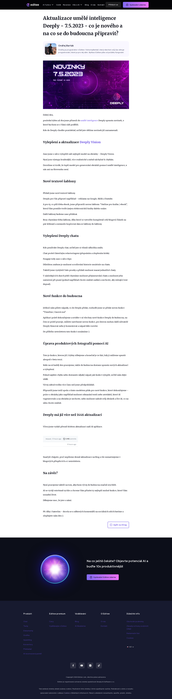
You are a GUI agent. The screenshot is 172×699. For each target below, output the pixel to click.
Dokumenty (28, 631)
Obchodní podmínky (135, 621)
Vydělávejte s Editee (58, 626)
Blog (87, 5)
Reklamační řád (133, 633)
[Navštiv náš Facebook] (73, 665)
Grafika (26, 635)
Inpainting (27, 640)
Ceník (58, 5)
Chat (25, 621)
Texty (25, 626)
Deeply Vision (90, 142)
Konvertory (28, 644)
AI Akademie (80, 626)
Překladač (27, 649)
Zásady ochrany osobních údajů (137, 627)
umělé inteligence (89, 120)
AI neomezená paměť (32, 654)
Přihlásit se (113, 5)
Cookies (130, 638)
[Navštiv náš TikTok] (99, 665)
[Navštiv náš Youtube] (82, 665)
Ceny (51, 621)
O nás (93, 5)
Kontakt (101, 5)
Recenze (67, 5)
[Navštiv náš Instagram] (90, 665)
